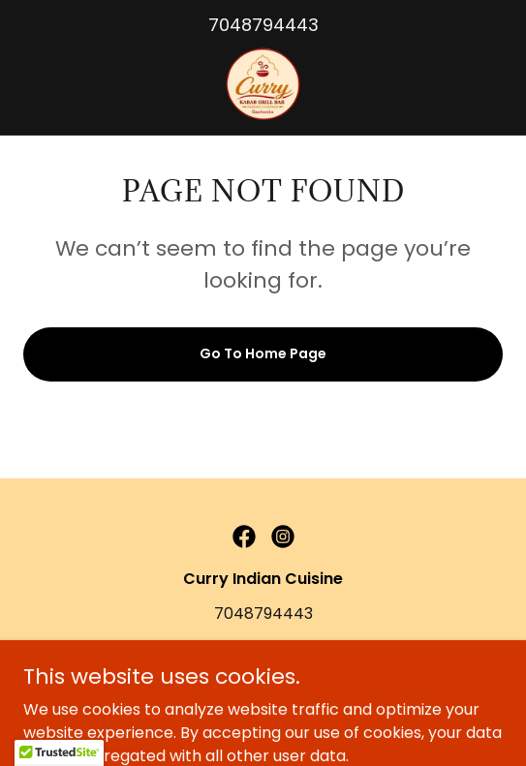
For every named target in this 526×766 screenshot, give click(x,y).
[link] (263, 84)
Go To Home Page (263, 353)
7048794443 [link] (263, 25)
